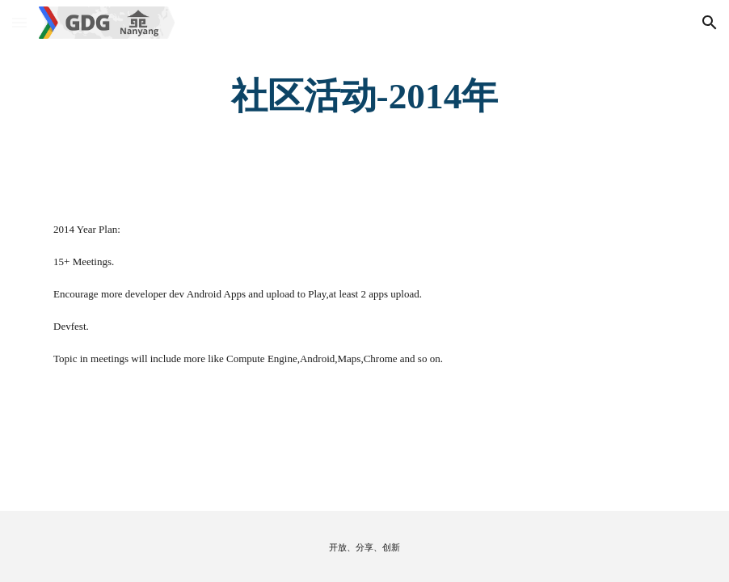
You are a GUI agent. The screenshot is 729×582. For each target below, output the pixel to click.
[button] (19, 22)
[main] (364, 97)
